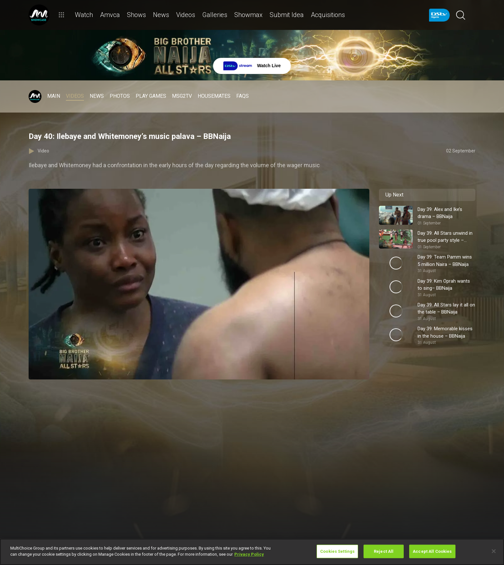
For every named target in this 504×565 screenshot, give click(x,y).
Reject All (383, 551)
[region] (252, 552)
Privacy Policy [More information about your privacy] (249, 554)
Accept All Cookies (432, 551)
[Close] (494, 551)
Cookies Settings (337, 551)
